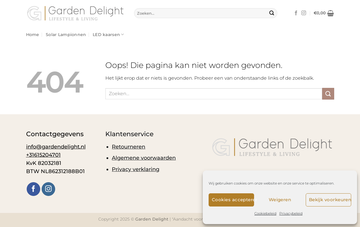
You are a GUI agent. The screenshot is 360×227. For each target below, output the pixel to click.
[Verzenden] (272, 13)
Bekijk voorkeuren (330, 199)
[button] (324, 13)
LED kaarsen (108, 34)
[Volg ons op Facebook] (296, 13)
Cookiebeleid (265, 213)
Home (32, 34)
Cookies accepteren (233, 199)
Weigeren (280, 199)
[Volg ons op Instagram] (303, 13)
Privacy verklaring (135, 169)
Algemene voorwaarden (144, 158)
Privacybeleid (290, 213)
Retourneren (128, 147)
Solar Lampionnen (66, 34)
